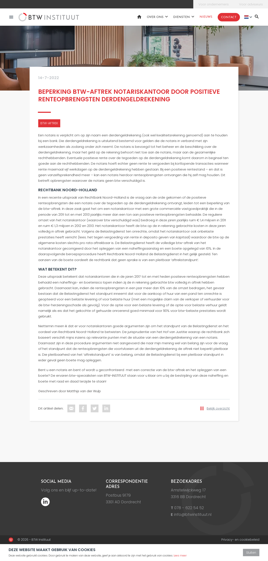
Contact (228, 17)
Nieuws (206, 17)
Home (139, 16)
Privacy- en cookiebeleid (240, 539)
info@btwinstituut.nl (192, 514)
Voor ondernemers (213, 4)
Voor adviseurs (251, 4)
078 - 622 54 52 (189, 507)
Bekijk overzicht (218, 408)
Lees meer (180, 555)
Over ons (155, 17)
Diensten (181, 17)
